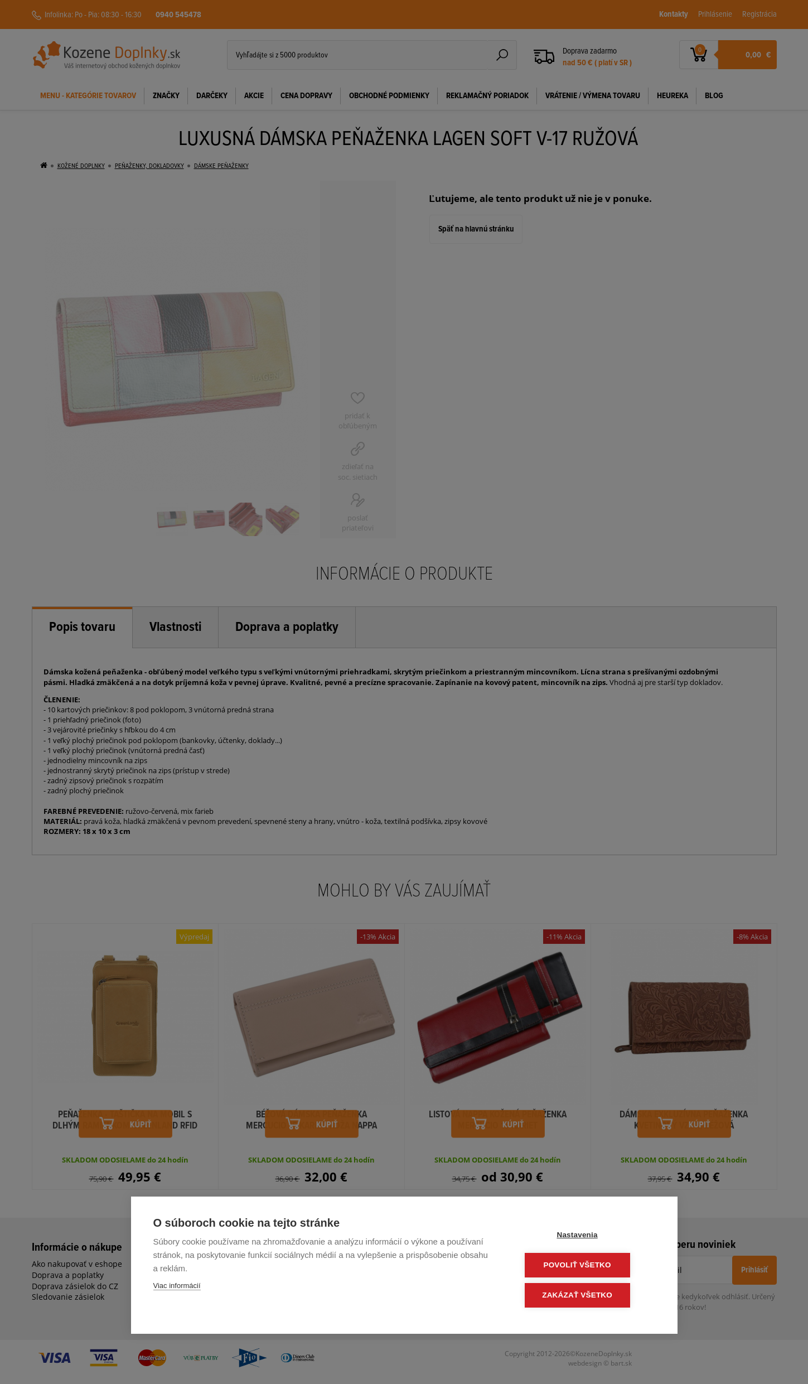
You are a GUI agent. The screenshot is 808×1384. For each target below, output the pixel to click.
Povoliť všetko (587, 1266)
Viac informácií (177, 1287)
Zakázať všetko (588, 1295)
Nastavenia (587, 1236)
